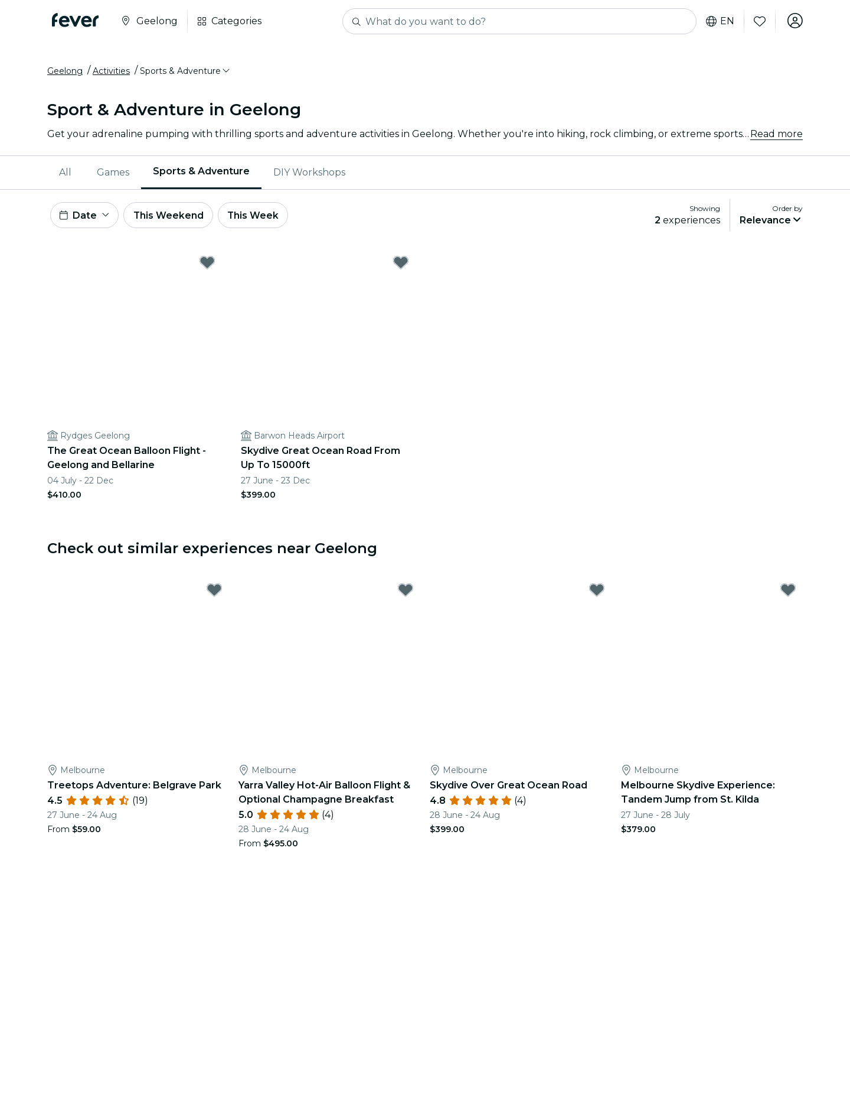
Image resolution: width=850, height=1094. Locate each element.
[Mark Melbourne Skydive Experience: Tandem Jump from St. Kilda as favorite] (788, 594)
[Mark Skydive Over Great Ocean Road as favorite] (596, 594)
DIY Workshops (309, 174)
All (65, 174)
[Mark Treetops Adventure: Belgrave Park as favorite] (214, 594)
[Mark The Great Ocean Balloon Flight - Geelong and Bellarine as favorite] (207, 266)
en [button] (719, 21)
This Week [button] (257, 217)
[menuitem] (66, 174)
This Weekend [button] (170, 217)
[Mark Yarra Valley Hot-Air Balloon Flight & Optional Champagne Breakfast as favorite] (405, 594)
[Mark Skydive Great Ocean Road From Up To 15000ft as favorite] (400, 266)
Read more (776, 135)
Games (113, 174)
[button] (185, 73)
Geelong (65, 72)
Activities (111, 72)
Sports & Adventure (201, 173)
